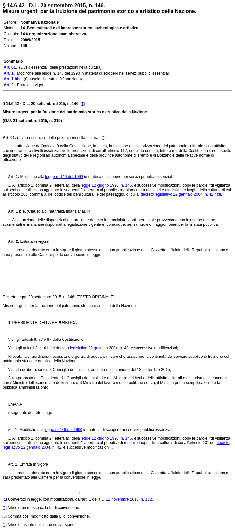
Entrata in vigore (34, 241)
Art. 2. (11, 241)
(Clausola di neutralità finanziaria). (56, 211)
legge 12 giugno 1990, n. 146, (107, 185)
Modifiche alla (32, 176)
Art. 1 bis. (14, 211)
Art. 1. (11, 176)
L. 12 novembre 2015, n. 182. (127, 499)
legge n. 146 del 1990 (64, 176)
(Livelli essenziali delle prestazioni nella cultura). (59, 137)
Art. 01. (9, 137)
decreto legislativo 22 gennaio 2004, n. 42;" (178, 194)
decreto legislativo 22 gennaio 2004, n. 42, (93, 348)
